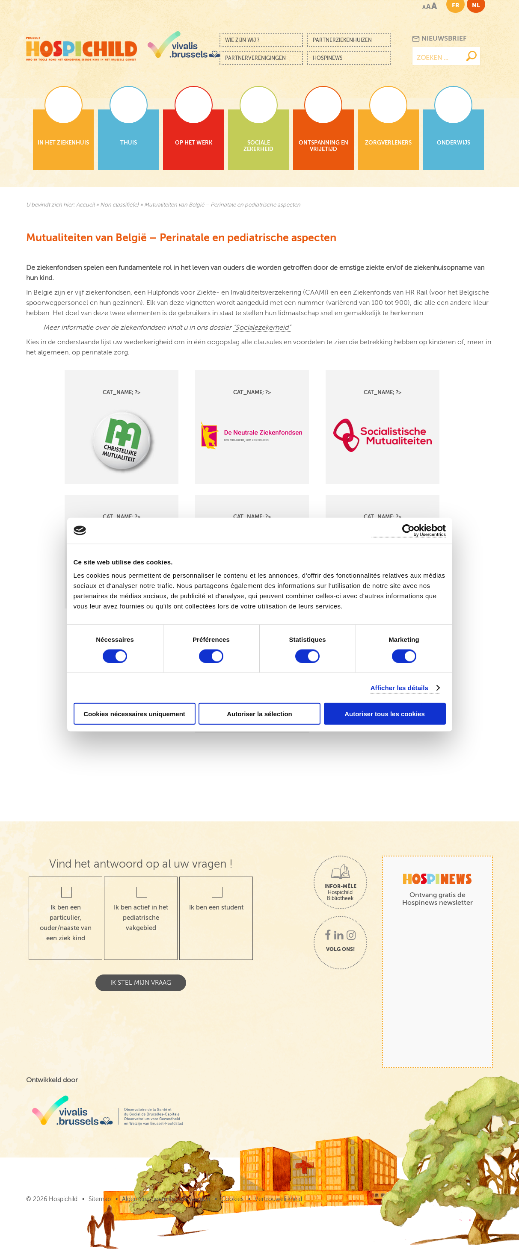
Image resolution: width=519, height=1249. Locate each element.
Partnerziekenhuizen (342, 40)
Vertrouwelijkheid (278, 1199)
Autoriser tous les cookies (384, 714)
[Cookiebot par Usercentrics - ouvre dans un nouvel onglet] (408, 530)
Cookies (232, 1199)
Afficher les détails (399, 687)
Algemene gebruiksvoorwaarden (166, 1199)
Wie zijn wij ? (242, 40)
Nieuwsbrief (439, 39)
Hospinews (328, 58)
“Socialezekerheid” (262, 327)
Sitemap (100, 1199)
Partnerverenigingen (255, 58)
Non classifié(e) (119, 205)
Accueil (85, 205)
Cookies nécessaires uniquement (134, 714)
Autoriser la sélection (259, 714)
